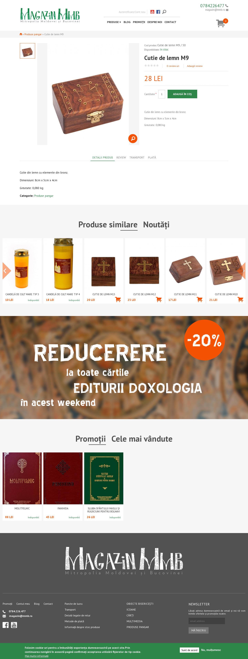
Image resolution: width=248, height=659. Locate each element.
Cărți (130, 615)
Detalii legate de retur (77, 615)
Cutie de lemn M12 (144, 294)
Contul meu (23, 603)
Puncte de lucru (73, 603)
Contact (170, 22)
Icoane (131, 609)
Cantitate (150, 94)
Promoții (139, 22)
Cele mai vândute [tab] (142, 438)
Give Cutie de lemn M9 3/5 (151, 65)
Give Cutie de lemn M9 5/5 (157, 65)
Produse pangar (33, 34)
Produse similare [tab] (108, 224)
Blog (127, 22)
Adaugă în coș (182, 94)
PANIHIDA (63, 508)
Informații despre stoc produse (82, 627)
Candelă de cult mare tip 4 (63, 294)
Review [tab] (121, 157)
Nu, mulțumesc (211, 650)
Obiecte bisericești (140, 603)
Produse (113, 22)
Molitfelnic (22, 508)
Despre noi (154, 22)
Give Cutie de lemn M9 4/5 (154, 65)
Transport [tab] (136, 157)
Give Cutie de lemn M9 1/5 (145, 65)
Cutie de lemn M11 (185, 294)
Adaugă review (195, 66)
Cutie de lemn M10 (226, 294)
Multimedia (134, 621)
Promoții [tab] (90, 438)
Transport (70, 609)
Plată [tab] (152, 157)
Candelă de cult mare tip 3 (22, 294)
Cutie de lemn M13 (103, 294)
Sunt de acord (189, 650)
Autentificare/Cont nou (132, 12)
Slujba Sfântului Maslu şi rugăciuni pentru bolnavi (103, 510)
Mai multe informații (36, 656)
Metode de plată (74, 621)
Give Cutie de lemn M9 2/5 (148, 65)
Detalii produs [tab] (102, 157)
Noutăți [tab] (156, 224)
